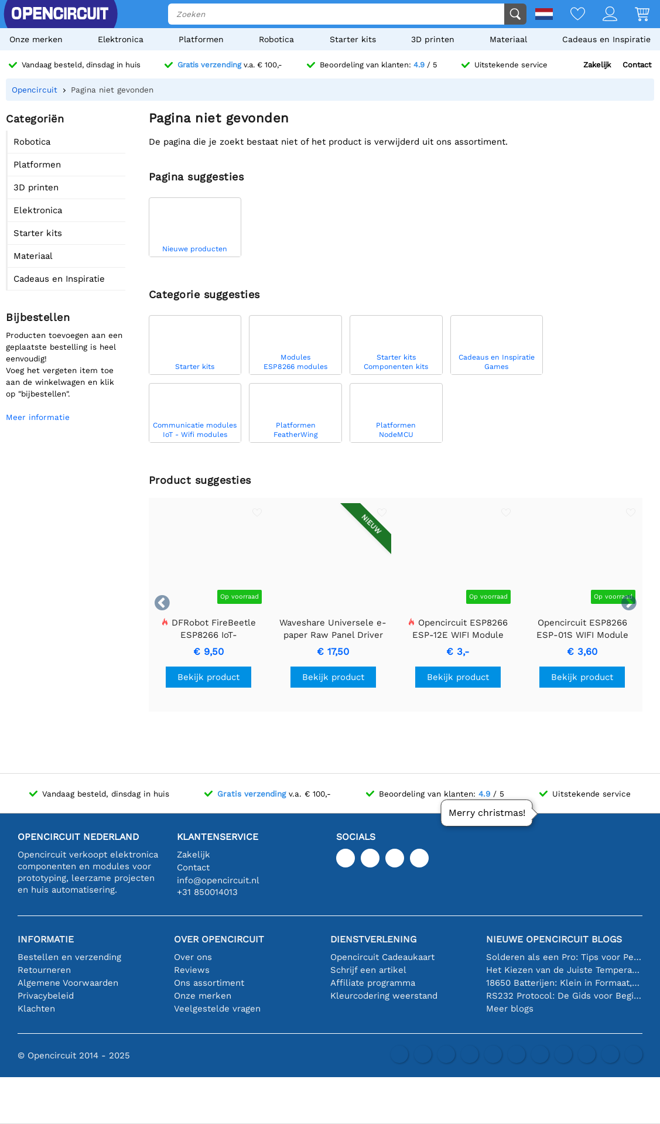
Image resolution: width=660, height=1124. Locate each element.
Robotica (276, 39)
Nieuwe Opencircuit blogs (554, 939)
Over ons (193, 957)
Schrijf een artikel (368, 970)
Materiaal (508, 39)
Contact (637, 64)
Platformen (201, 39)
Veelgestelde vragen (217, 1008)
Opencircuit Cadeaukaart (382, 957)
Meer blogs (510, 1008)
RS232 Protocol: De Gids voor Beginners (564, 995)
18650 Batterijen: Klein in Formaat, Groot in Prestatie (564, 983)
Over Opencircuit (219, 939)
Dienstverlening (373, 939)
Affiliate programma (372, 983)
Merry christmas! (487, 812)
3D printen (432, 39)
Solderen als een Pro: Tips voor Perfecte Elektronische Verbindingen (564, 957)
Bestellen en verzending (69, 957)
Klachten (36, 1008)
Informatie (46, 939)
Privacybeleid (46, 995)
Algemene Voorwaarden (68, 983)
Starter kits (353, 39)
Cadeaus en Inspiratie (606, 39)
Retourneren (44, 970)
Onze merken (36, 39)
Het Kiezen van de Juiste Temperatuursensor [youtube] (564, 970)
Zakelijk (597, 64)
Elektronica (120, 39)
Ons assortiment (209, 983)
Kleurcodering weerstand (383, 995)
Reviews (192, 970)
